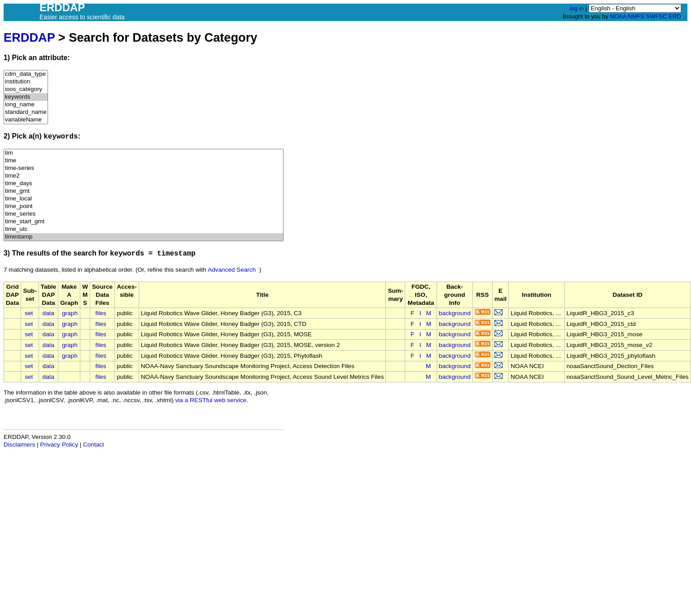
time (143, 161)
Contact (93, 444)
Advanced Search (232, 269)
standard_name (26, 112)
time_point (143, 206)
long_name (26, 104)
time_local (143, 199)
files (101, 313)
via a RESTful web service (211, 400)
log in (577, 8)
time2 (143, 176)
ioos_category (26, 89)
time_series (143, 214)
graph (70, 313)
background (455, 313)
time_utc (143, 229)
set (29, 313)
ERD (675, 16)
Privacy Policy (59, 444)
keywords (26, 97)
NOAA (618, 16)
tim (143, 153)
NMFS (636, 16)
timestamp (143, 237)
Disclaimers (19, 444)
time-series (143, 168)
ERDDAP (29, 37)
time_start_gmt (143, 222)
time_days (143, 183)
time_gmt (143, 191)
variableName (26, 120)
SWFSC (656, 16)
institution (26, 82)
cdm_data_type (26, 74)
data (48, 313)
